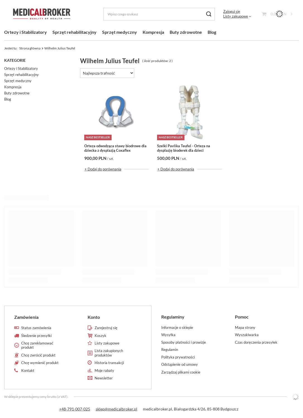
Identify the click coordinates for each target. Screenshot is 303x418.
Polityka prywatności (178, 357)
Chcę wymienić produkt (40, 363)
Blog (212, 32)
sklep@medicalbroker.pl (116, 409)
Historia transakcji (109, 363)
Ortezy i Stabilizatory (25, 32)
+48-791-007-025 (74, 409)
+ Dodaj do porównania (103, 169)
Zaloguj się (231, 11)
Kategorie (15, 60)
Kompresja (153, 32)
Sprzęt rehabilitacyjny (74, 32)
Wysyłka (168, 335)
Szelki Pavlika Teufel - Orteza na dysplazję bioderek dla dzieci (183, 148)
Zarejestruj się (106, 328)
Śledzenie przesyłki (36, 336)
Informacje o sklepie (177, 328)
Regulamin (169, 350)
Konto (94, 317)
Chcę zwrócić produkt (38, 355)
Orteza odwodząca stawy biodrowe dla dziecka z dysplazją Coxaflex (115, 148)
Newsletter (104, 378)
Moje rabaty (104, 371)
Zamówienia (26, 317)
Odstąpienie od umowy (179, 364)
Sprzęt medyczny (119, 32)
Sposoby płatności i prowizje (183, 342)
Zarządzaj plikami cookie (180, 372)
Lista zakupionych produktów (109, 353)
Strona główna (29, 48)
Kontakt (27, 371)
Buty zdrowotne (186, 32)
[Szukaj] (208, 14)
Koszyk (100, 336)
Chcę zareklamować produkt (37, 345)
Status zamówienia (36, 328)
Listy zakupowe (235, 16)
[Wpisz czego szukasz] (159, 14)
